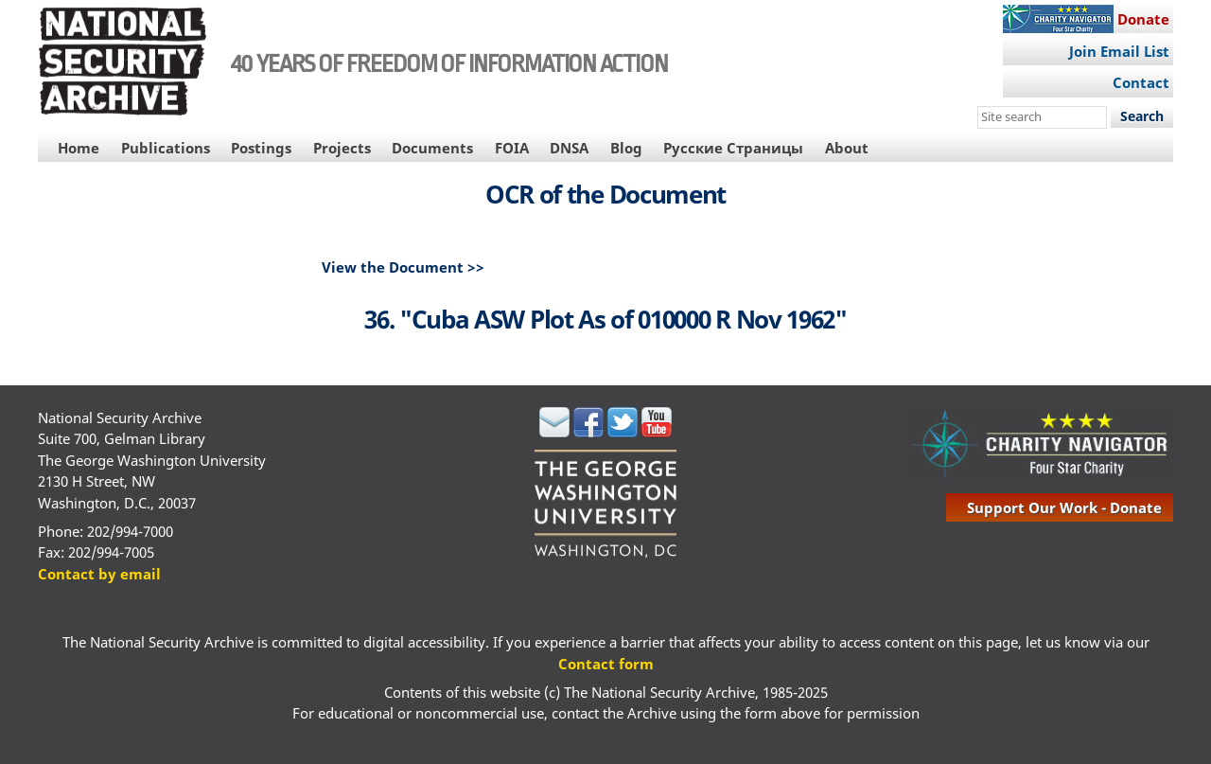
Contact (1141, 82)
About (847, 147)
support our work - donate (1064, 507)
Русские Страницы (733, 147)
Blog (626, 147)
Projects (342, 147)
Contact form (606, 663)
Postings (261, 147)
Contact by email (99, 573)
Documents (432, 147)
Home (78, 147)
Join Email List (1119, 51)
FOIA (512, 147)
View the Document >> (403, 267)
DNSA (569, 147)
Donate (1143, 18)
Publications (165, 147)
